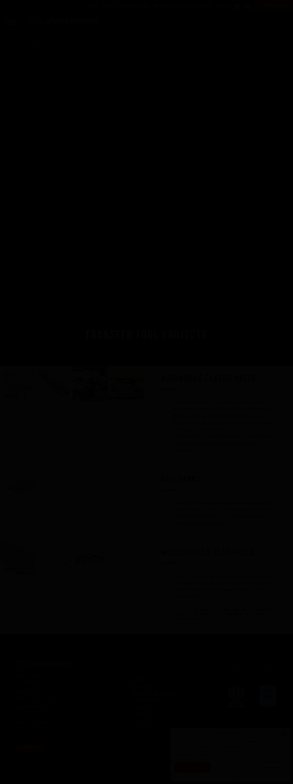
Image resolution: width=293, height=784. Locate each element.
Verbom (55, 775)
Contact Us (203, 6)
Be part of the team (273, 6)
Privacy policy (230, 776)
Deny (230, 768)
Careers (184, 6)
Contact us (30, 747)
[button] (284, 733)
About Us (108, 6)
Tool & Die (35, 48)
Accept (192, 768)
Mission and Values (134, 6)
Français (223, 6)
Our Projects (164, 6)
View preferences (268, 768)
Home (93, 6)
